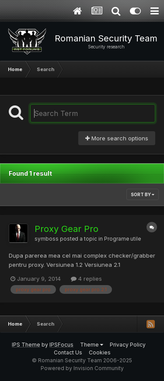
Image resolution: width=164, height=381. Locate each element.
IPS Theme (26, 344)
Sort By (142, 194)
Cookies (100, 352)
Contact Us (68, 352)
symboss (47, 239)
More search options (116, 138)
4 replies (86, 278)
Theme (91, 344)
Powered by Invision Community (82, 368)
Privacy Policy (128, 344)
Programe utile (122, 239)
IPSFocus (61, 344)
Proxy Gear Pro (66, 229)
